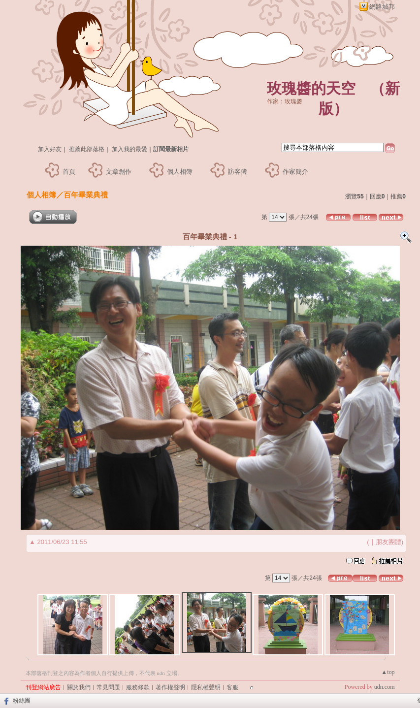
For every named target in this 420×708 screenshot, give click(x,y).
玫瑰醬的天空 (311, 88)
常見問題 (108, 687)
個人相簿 (180, 171)
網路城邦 (382, 6)
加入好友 (50, 149)
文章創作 (118, 171)
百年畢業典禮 (86, 195)
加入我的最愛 (129, 149)
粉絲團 (22, 700)
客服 (232, 687)
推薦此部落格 (86, 149)
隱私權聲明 (206, 687)
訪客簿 (237, 171)
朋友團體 (388, 542)
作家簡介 (295, 171)
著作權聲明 (170, 687)
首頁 (69, 171)
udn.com (384, 686)
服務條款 (138, 687)
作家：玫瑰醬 (284, 101)
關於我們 (79, 687)
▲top (387, 672)
